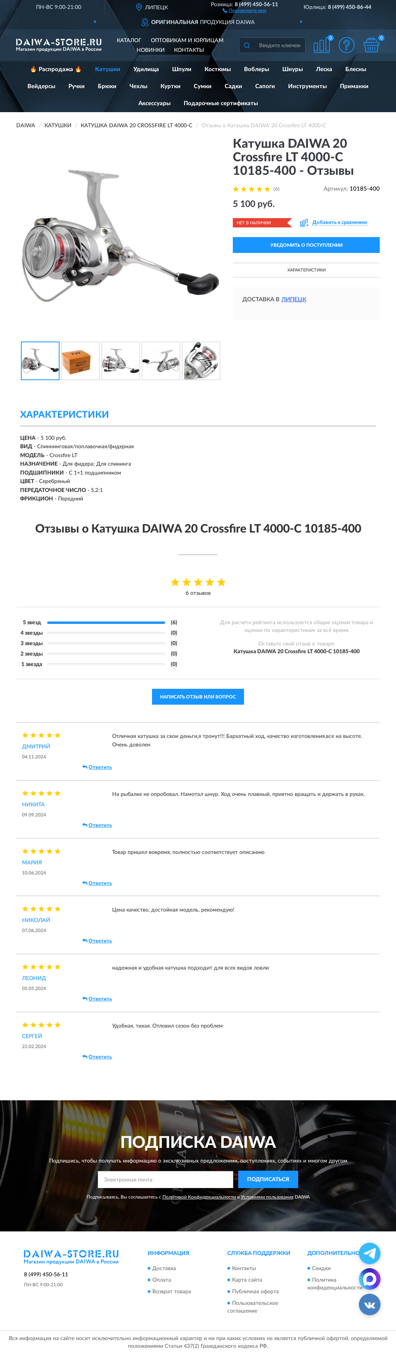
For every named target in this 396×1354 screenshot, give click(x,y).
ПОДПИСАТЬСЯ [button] (268, 1179)
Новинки (151, 50)
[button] (244, 10)
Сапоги (265, 86)
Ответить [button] (97, 767)
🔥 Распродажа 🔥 (56, 69)
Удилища (146, 69)
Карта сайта (247, 1280)
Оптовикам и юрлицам (187, 40)
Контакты (189, 50)
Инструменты (307, 86)
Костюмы (218, 69)
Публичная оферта (255, 1291)
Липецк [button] (294, 299)
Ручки (76, 86)
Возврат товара (171, 1291)
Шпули (181, 69)
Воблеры (256, 69)
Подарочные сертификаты (221, 103)
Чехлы (138, 86)
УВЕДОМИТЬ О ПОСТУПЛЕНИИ (306, 245)
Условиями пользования (267, 1197)
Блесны (355, 69)
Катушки (107, 69)
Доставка (164, 1268)
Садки (233, 86)
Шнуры (292, 69)
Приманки (354, 86)
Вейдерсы (41, 86)
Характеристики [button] (306, 270)
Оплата (161, 1280)
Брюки (107, 86)
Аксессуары (154, 103)
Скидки (321, 1268)
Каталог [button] (129, 40)
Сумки (203, 86)
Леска (324, 69)
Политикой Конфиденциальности (199, 1197)
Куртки (170, 86)
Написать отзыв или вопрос (198, 697)
